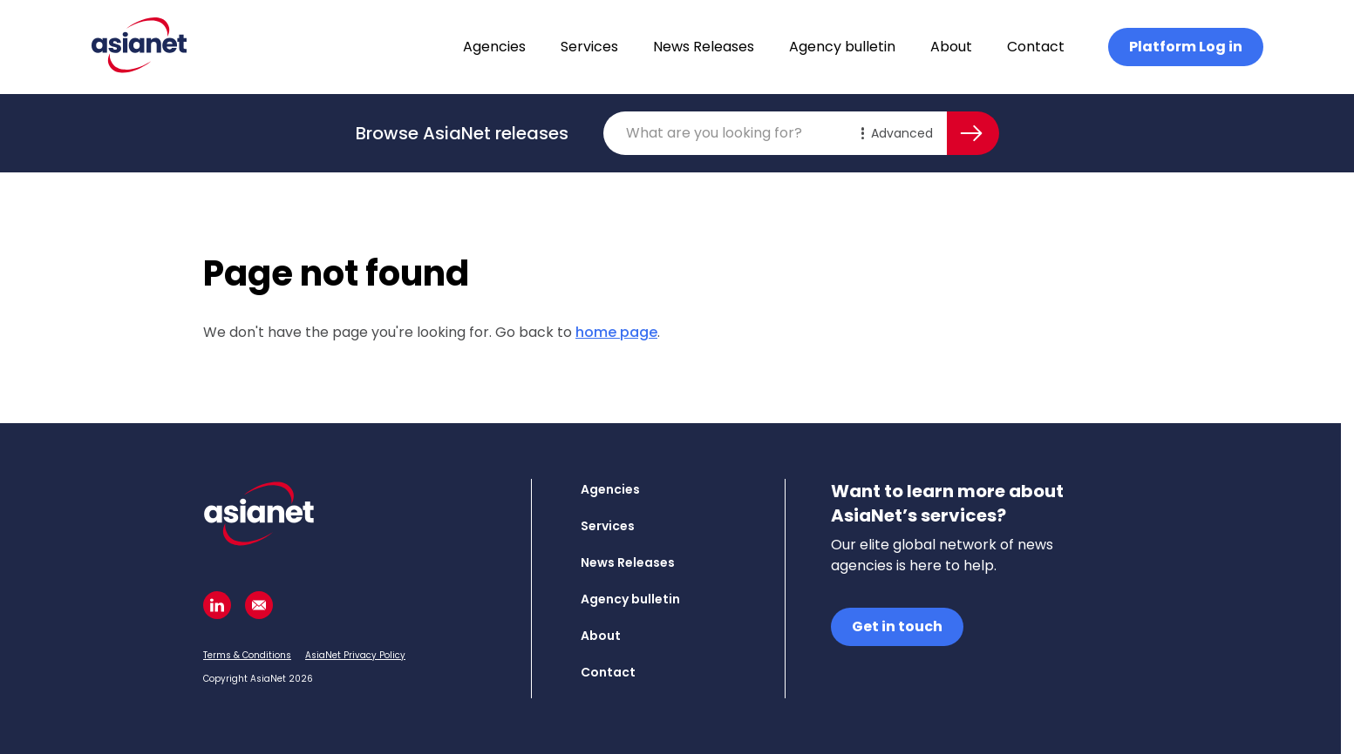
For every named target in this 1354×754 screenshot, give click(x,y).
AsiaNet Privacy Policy (355, 655)
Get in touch (897, 626)
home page (616, 332)
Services (589, 47)
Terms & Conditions (247, 655)
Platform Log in (1185, 47)
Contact (1036, 47)
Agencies (494, 47)
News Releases (703, 47)
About (951, 47)
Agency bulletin (842, 47)
